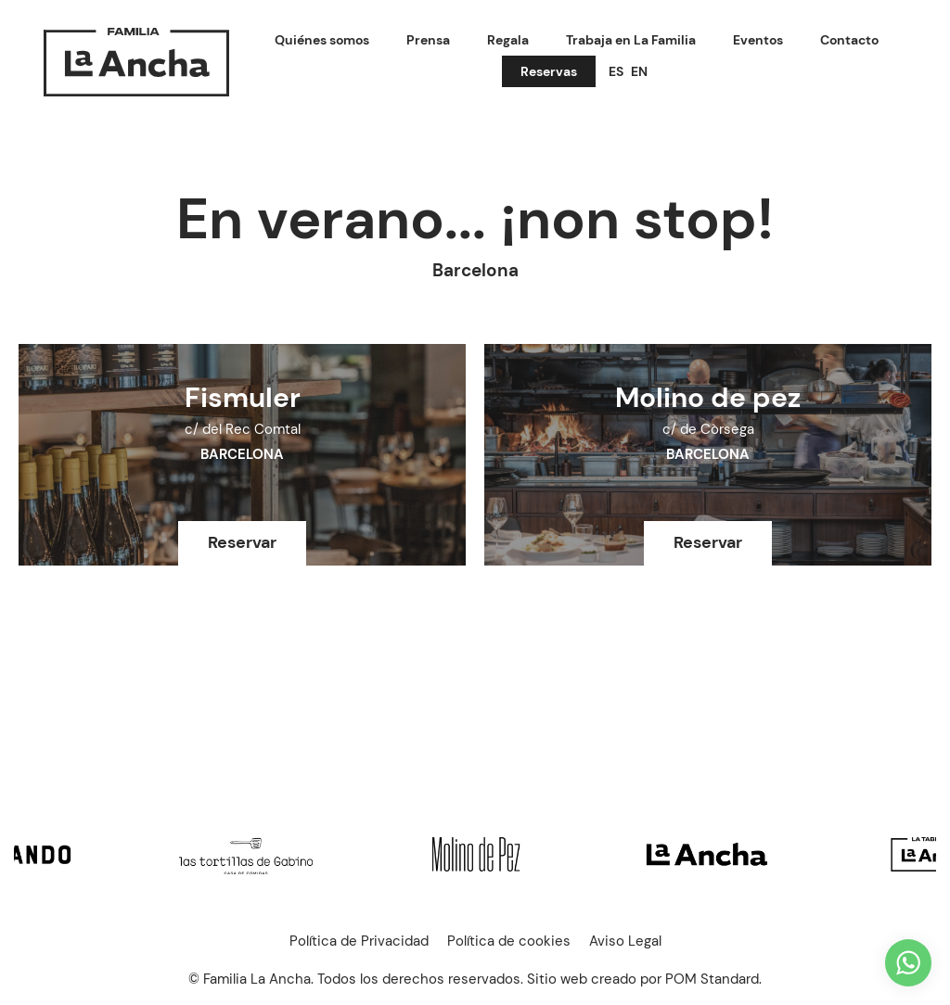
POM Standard (712, 979)
